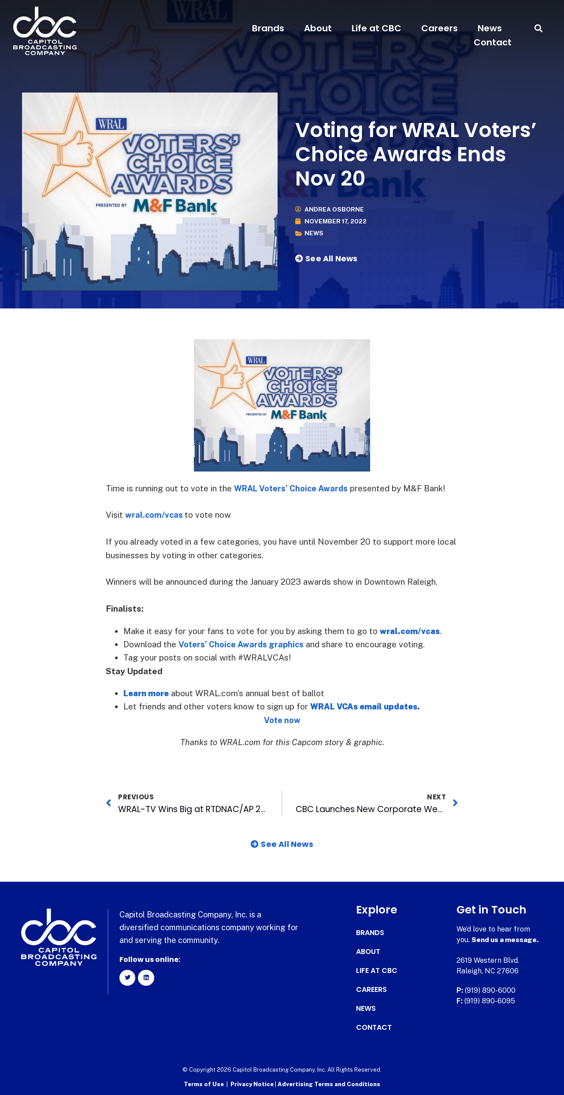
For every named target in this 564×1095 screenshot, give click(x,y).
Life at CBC (376, 28)
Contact (493, 42)
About (318, 28)
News (490, 28)
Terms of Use (204, 1084)
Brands (268, 28)
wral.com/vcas (154, 515)
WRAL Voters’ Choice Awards (293, 488)
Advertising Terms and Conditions (329, 1084)
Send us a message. (505, 939)
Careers (439, 28)
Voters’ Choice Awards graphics (243, 644)
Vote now (282, 720)
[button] (538, 28)
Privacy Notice (252, 1084)
